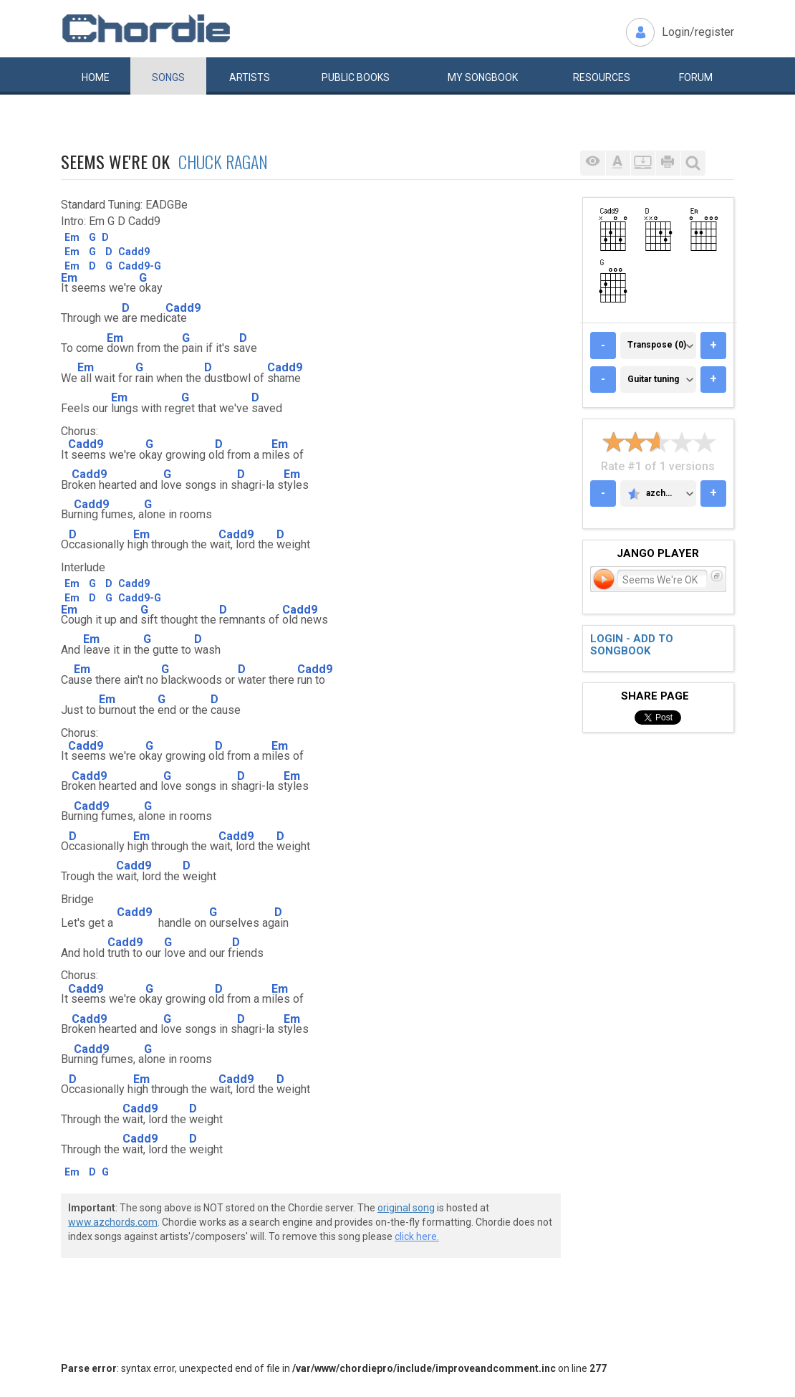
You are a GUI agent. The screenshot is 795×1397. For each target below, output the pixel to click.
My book (483, 77)
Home (96, 77)
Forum (696, 77)
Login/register (698, 32)
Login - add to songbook (631, 644)
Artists (249, 77)
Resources (601, 77)
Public (356, 77)
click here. (417, 1236)
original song (406, 1208)
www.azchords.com (113, 1222)
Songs (168, 77)
